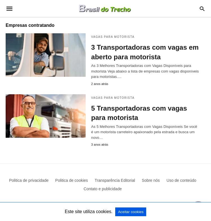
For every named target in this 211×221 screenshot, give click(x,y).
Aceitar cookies (130, 212)
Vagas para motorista (113, 36)
